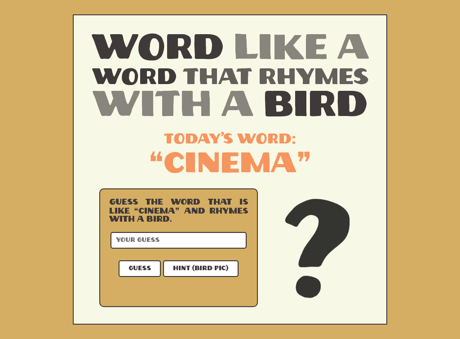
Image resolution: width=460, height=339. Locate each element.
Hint (201, 269)
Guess (139, 269)
